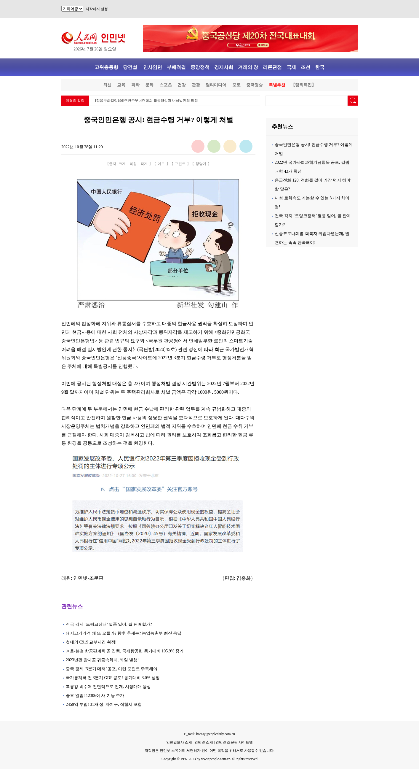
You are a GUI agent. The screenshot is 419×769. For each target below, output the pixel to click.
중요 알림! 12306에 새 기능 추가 (95, 695)
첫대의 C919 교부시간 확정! (91, 642)
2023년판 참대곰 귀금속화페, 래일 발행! (102, 660)
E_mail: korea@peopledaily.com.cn (209, 734)
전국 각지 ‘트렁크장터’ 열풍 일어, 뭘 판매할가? (109, 624)
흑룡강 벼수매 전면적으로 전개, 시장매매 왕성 (108, 686)
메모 (161, 164)
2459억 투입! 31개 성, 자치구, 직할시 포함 (104, 704)
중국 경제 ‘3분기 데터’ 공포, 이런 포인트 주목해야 (111, 669)
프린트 (180, 164)
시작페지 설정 (97, 9)
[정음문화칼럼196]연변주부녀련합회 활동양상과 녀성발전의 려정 (146, 100)
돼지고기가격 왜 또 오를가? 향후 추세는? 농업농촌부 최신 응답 (123, 633)
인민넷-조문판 (88, 578)
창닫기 (201, 164)
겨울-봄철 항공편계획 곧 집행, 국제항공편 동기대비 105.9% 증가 (125, 651)
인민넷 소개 (203, 742)
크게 (122, 164)
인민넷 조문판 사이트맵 (234, 742)
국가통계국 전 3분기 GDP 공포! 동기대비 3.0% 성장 (113, 678)
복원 (133, 164)
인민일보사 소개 (179, 742)
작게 (144, 164)
